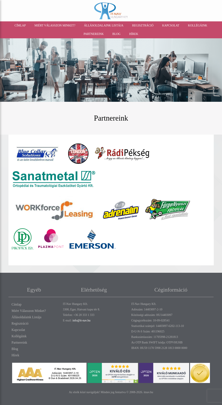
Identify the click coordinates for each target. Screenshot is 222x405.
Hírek (133, 33)
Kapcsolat (170, 25)
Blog (116, 33)
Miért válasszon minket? (54, 25)
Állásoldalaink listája (103, 25)
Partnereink (94, 33)
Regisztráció (142, 25)
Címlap (20, 25)
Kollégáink (197, 25)
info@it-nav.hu (82, 320)
